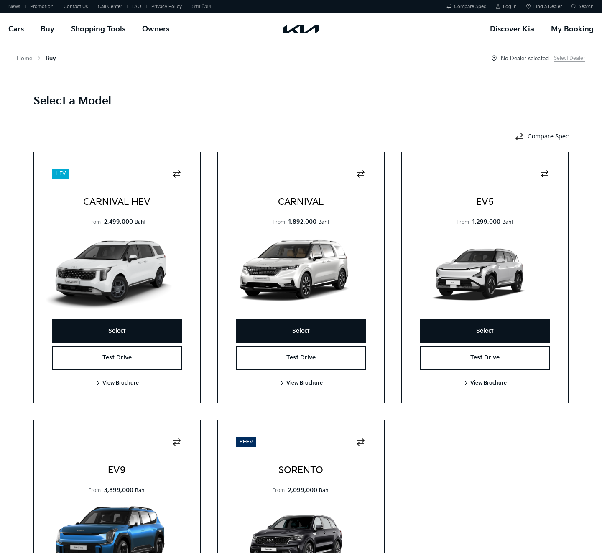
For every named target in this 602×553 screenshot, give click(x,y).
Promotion (42, 6)
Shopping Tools (98, 29)
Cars (16, 29)
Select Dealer (569, 58)
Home (24, 58)
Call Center (110, 6)
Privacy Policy (166, 6)
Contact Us (76, 6)
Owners (155, 29)
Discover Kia (512, 29)
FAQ (136, 6)
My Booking (572, 29)
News (14, 6)
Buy (47, 29)
